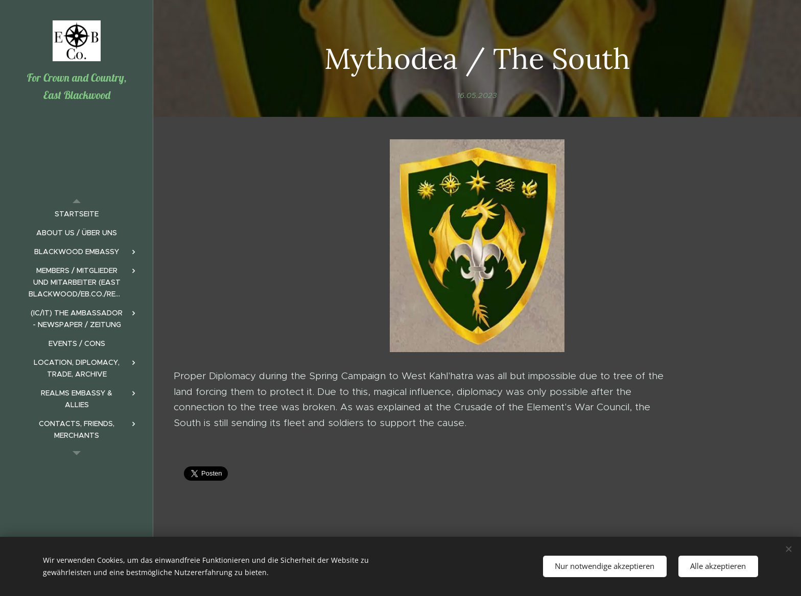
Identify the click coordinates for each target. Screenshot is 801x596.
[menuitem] (76, 214)
